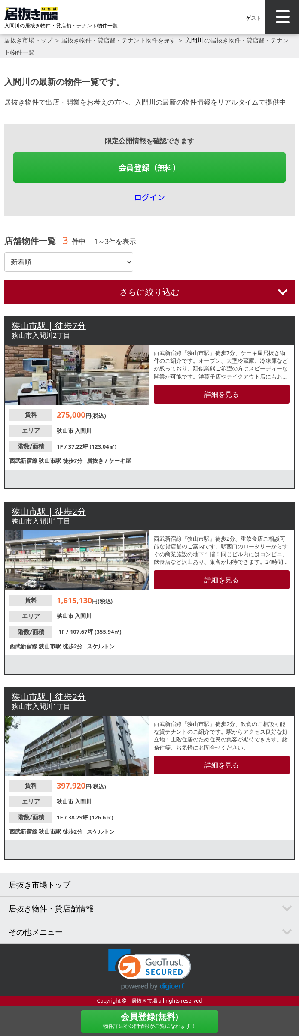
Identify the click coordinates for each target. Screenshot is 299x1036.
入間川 (194, 40)
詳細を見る (221, 394)
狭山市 (66, 430)
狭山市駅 (50, 460)
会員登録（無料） (149, 167)
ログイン (149, 196)
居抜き (96, 460)
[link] (150, 969)
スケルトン (101, 646)
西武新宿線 (24, 460)
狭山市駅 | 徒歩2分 (49, 511)
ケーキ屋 (120, 460)
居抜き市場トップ (28, 40)
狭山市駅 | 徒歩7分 (49, 325)
